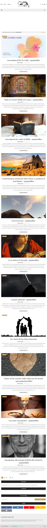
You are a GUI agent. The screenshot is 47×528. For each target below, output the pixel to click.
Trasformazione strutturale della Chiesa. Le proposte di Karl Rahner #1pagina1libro (23, 179)
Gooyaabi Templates (20, 526)
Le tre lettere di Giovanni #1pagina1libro (23, 260)
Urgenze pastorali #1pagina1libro (23, 299)
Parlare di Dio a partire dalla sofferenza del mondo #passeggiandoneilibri (23, 379)
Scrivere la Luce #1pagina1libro (23, 221)
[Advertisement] (23, 20)
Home (45, 526)
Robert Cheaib (20, 62)
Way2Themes (10, 526)
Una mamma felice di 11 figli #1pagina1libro (23, 60)
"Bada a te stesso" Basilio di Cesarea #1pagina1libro (23, 100)
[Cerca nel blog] (18, 499)
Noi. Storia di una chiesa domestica (23, 339)
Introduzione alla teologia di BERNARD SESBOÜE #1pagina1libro (23, 461)
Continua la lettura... (23, 71)
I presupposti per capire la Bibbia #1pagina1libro (23, 139)
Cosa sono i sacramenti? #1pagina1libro (23, 420)
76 (10, 477)
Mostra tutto (43, 32)
